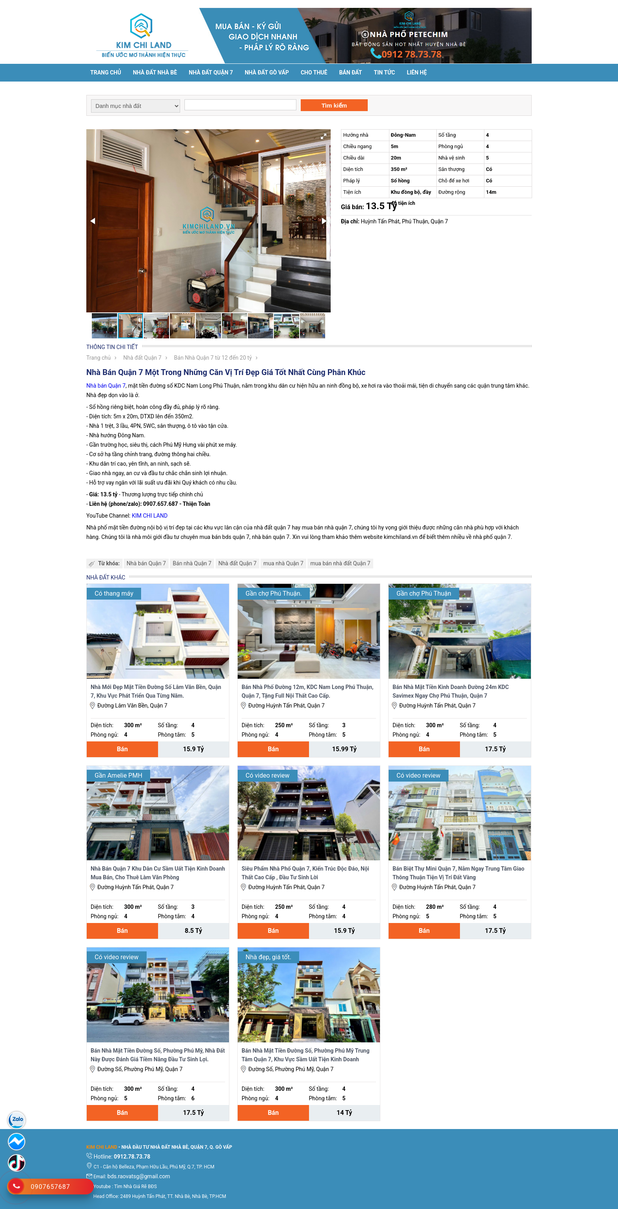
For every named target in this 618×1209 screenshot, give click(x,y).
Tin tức (384, 72)
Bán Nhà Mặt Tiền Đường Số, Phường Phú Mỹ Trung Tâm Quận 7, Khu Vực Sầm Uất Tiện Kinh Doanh (305, 1054)
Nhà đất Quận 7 (211, 72)
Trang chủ (105, 72)
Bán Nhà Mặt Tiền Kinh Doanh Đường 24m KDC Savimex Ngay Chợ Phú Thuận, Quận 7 (451, 691)
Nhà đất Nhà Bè (155, 72)
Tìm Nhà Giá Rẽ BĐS (135, 1186)
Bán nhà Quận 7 (192, 563)
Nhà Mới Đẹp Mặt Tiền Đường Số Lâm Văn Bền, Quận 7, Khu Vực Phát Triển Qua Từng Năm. (156, 691)
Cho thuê (314, 72)
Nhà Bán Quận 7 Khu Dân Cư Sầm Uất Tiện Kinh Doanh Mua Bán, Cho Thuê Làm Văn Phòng (158, 872)
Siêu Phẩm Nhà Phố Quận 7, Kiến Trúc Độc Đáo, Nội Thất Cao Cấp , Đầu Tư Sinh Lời (305, 872)
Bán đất (350, 72)
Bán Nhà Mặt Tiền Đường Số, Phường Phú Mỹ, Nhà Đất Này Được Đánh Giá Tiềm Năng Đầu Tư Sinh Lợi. (158, 1054)
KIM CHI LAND (150, 516)
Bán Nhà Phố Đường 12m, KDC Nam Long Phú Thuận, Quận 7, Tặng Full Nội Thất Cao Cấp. (307, 691)
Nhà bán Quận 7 (106, 386)
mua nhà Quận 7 (283, 563)
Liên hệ (417, 72)
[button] (323, 136)
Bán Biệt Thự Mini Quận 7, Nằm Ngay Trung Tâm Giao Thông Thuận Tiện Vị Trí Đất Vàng (459, 872)
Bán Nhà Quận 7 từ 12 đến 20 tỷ (213, 358)
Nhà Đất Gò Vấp (267, 72)
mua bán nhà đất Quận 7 (340, 563)
